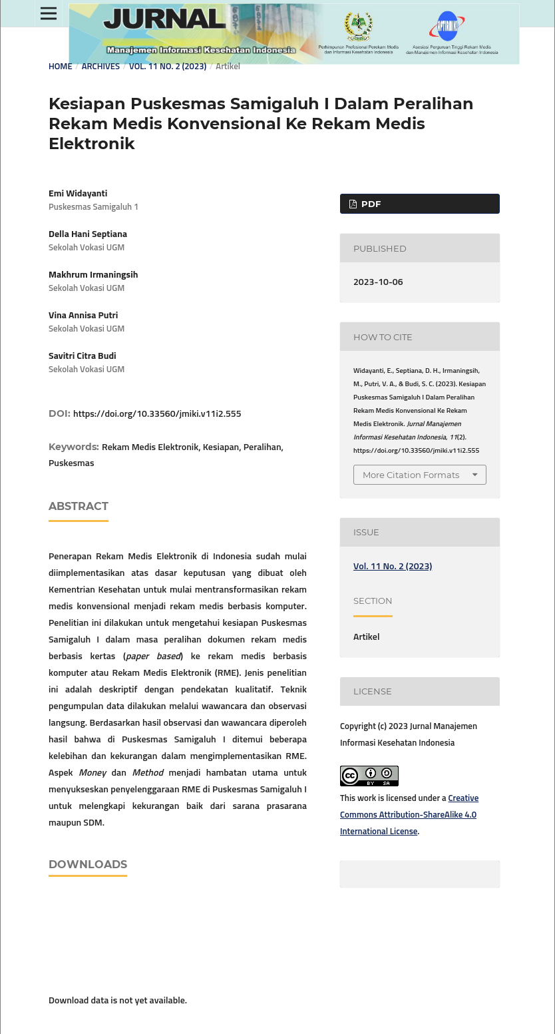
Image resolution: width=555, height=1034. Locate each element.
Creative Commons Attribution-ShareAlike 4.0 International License (409, 815)
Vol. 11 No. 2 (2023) (167, 67)
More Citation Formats (411, 474)
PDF (370, 203)
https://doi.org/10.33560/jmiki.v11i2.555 (157, 414)
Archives (101, 67)
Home (61, 67)
